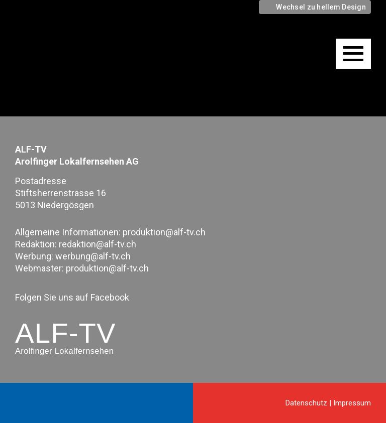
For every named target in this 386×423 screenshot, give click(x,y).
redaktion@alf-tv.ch (97, 244)
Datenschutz (306, 402)
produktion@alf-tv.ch (164, 232)
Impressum (352, 402)
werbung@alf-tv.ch (93, 256)
